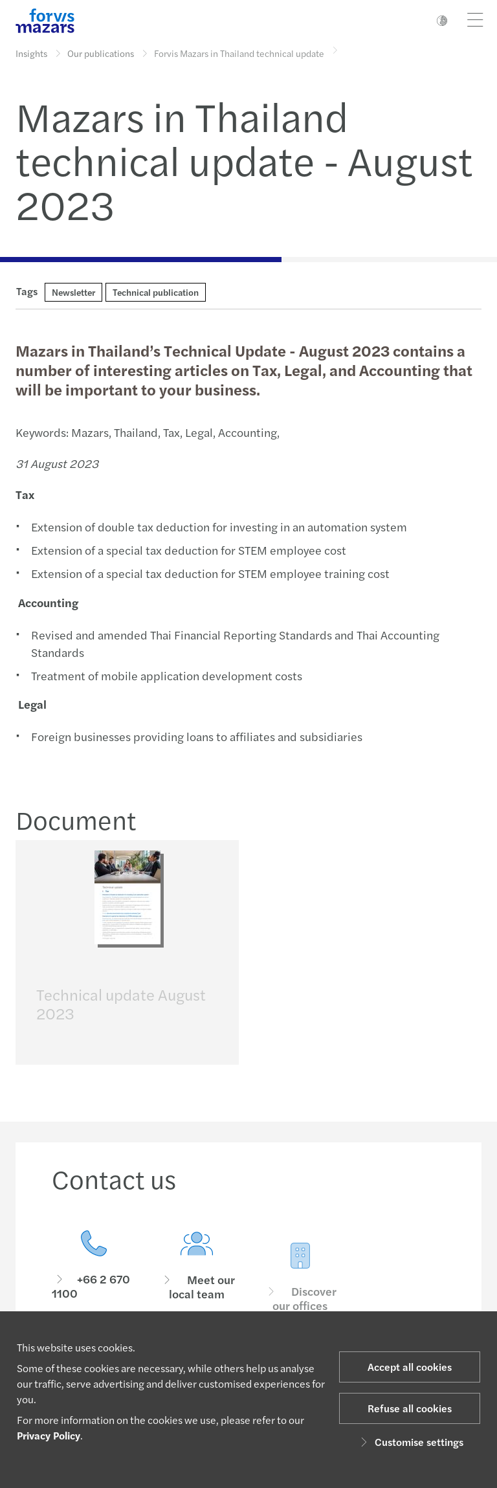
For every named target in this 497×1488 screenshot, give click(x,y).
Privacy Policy (48, 1435)
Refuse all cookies (410, 1408)
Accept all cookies (410, 1366)
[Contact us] (94, 1281)
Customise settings (410, 1441)
